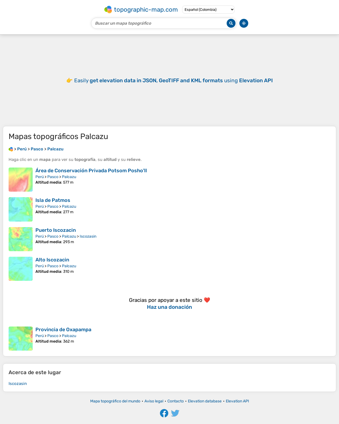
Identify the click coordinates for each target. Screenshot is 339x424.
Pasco (52, 176)
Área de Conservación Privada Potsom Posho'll (91, 171)
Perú (39, 176)
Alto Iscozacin (52, 260)
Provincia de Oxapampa (63, 330)
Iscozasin (88, 236)
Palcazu (69, 176)
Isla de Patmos (52, 200)
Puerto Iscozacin (55, 230)
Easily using (173, 80)
